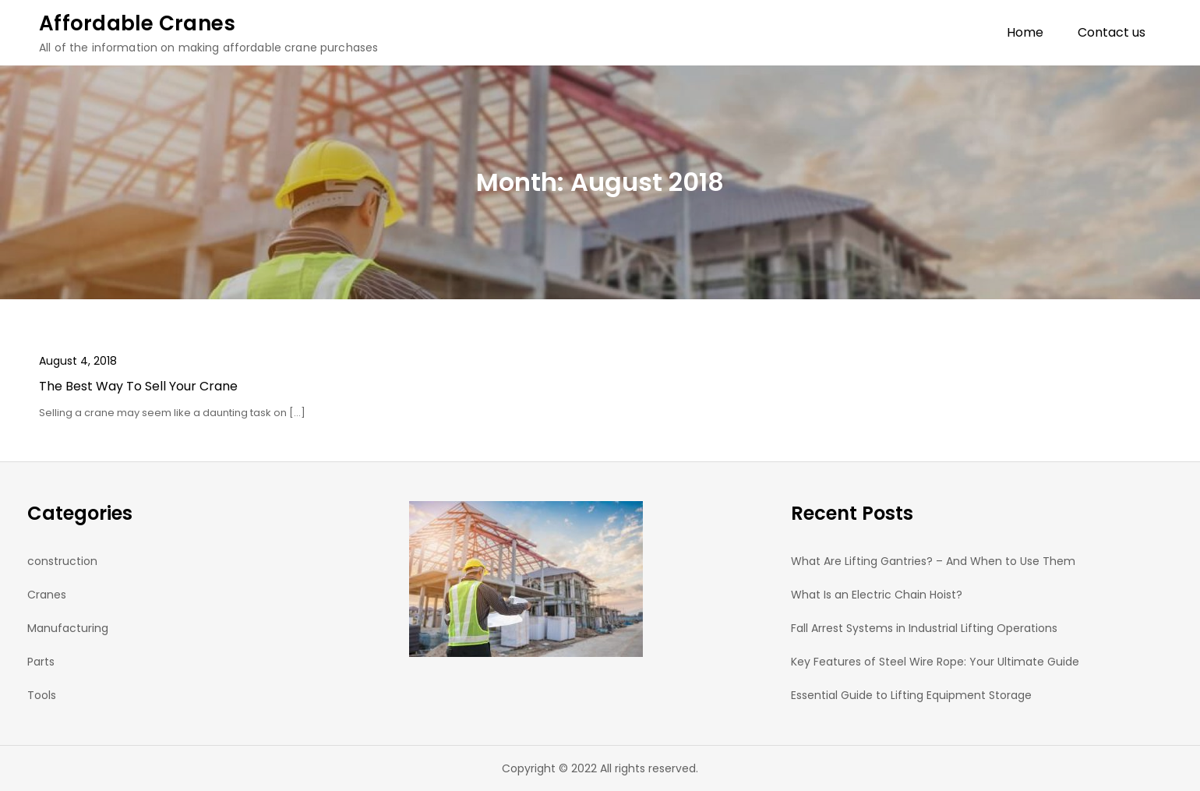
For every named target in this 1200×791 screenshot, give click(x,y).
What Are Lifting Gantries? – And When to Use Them (933, 561)
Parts (41, 661)
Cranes (46, 594)
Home (1025, 32)
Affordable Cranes (137, 23)
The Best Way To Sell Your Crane (138, 386)
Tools (41, 695)
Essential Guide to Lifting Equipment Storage (911, 695)
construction (62, 561)
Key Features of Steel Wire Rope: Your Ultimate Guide (935, 661)
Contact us (1111, 32)
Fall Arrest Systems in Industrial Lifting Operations (924, 628)
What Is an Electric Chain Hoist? (880, 594)
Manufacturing (67, 628)
